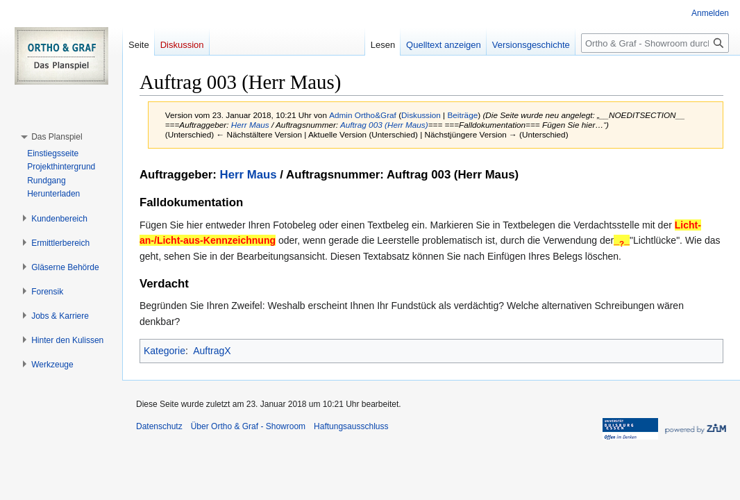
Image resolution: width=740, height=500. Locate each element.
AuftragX (211, 350)
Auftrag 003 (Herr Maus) (384, 124)
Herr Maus (250, 124)
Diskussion (421, 114)
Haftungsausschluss (351, 426)
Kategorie (164, 350)
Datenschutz (159, 426)
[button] (56, 137)
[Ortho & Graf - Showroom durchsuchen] (655, 43)
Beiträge (462, 114)
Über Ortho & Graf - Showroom (248, 426)
